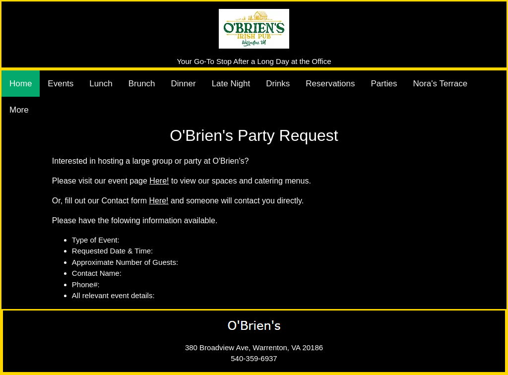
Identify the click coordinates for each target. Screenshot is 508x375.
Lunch (100, 83)
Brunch (141, 83)
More (19, 110)
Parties (384, 83)
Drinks (278, 83)
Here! (159, 181)
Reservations (330, 83)
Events (60, 83)
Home (20, 83)
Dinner (183, 83)
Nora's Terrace (440, 83)
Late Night (231, 83)
